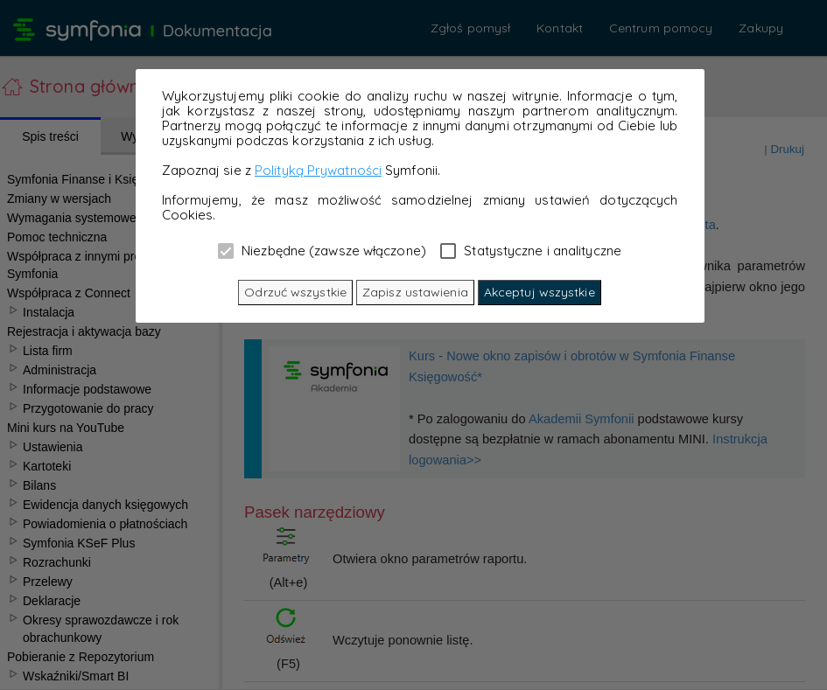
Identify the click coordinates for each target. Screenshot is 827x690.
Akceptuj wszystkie (539, 292)
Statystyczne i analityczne (530, 250)
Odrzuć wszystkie (295, 292)
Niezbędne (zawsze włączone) (322, 250)
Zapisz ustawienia (415, 292)
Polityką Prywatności (318, 170)
